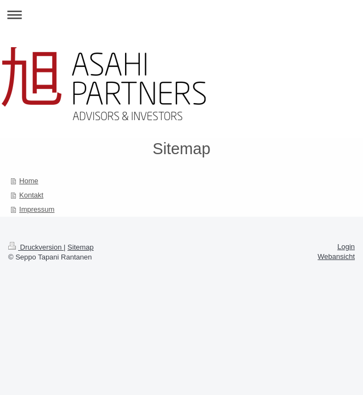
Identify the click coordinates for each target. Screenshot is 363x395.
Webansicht (336, 256)
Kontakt (31, 195)
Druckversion (36, 247)
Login (346, 246)
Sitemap (80, 247)
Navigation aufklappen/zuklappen (181, 14)
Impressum (36, 209)
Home (28, 181)
